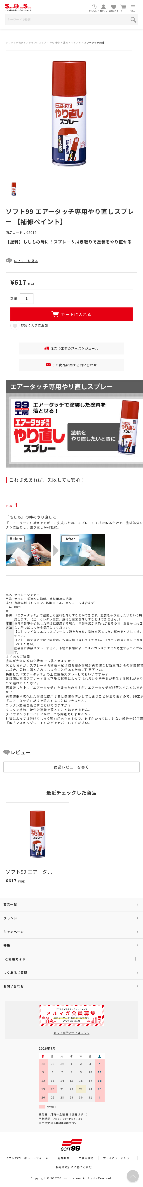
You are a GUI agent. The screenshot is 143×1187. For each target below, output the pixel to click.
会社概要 (63, 1158)
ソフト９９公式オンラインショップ (26, 42)
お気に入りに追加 (29, 325)
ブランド (10, 918)
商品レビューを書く (71, 767)
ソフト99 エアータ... (29, 871)
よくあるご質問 (15, 972)
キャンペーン (13, 931)
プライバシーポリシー (118, 1158)
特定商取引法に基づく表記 (74, 1167)
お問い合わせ (13, 986)
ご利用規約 (86, 1158)
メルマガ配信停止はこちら (71, 1033)
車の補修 (55, 42)
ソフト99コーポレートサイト (26, 1158)
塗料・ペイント (72, 42)
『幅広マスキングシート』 (26, 723)
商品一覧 (10, 904)
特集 (6, 945)
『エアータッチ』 (27, 615)
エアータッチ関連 (94, 42)
